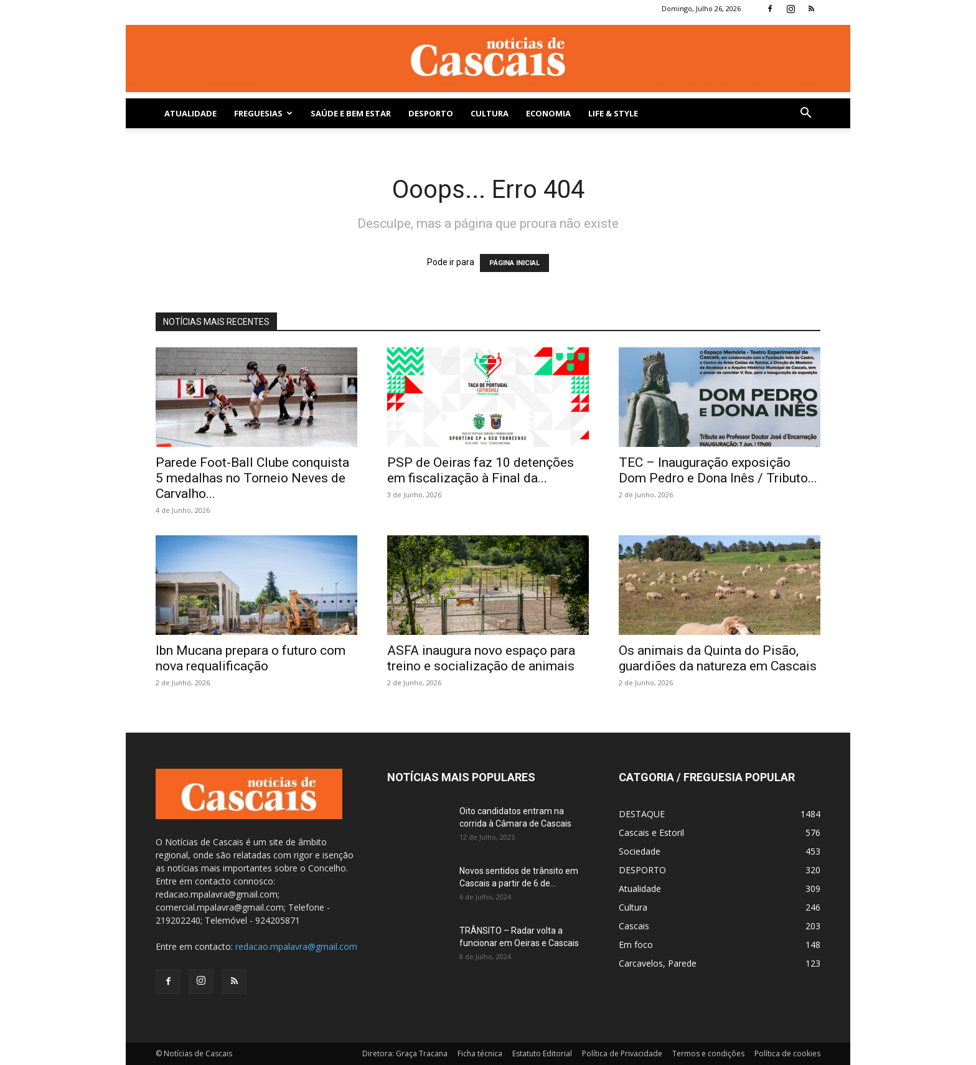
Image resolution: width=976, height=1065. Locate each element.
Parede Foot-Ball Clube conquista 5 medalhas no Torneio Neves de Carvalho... (252, 478)
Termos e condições (708, 1053)
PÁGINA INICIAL (514, 263)
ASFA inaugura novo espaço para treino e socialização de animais (481, 658)
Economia (548, 113)
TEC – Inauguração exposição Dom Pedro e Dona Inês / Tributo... (718, 470)
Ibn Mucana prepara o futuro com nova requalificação (250, 658)
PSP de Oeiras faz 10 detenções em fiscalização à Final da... (480, 470)
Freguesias (263, 113)
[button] (805, 114)
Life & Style (613, 113)
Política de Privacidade (622, 1053)
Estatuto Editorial (542, 1053)
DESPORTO (430, 113)
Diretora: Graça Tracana (405, 1053)
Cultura (490, 113)
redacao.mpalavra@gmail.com (296, 946)
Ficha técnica (480, 1053)
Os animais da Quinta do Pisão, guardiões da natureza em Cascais (718, 658)
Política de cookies (787, 1053)
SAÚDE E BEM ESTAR (351, 113)
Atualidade (190, 113)
